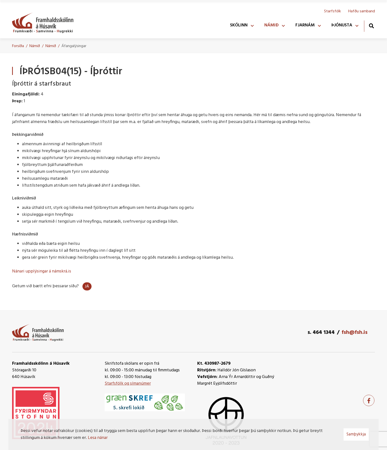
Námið (34, 46)
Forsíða (18, 46)
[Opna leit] (371, 25)
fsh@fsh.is (355, 332)
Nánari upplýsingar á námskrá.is (41, 271)
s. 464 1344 (321, 332)
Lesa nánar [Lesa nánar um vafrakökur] (98, 437)
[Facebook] (368, 400)
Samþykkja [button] (356, 434)
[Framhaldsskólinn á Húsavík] (45, 21)
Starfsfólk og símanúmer (128, 383)
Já (87, 286)
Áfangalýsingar (73, 46)
